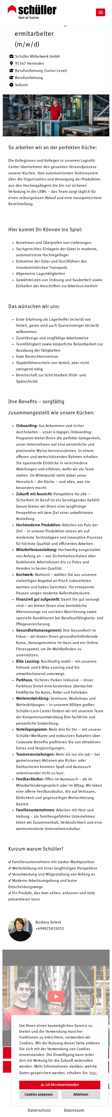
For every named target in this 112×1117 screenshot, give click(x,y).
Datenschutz (39, 1111)
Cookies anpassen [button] (39, 1094)
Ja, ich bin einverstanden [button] (60, 1085)
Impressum (74, 1111)
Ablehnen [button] (80, 1094)
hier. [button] (93, 1073)
